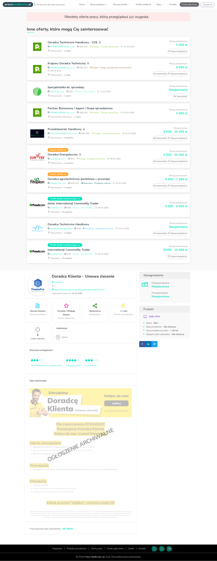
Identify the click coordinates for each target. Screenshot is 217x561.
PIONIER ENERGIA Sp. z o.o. (61, 46)
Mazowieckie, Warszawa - (64, 116)
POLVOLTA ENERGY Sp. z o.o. (62, 133)
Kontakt (172, 4)
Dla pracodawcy (97, 4)
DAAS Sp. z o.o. (56, 91)
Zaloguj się (207, 4)
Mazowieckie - (59, 50)
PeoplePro (57, 282)
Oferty (82, 4)
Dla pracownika (120, 4)
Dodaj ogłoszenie (189, 4)
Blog (159, 4)
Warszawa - (60, 212)
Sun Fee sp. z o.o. (57, 159)
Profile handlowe (143, 4)
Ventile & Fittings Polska (60, 229)
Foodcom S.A (55, 208)
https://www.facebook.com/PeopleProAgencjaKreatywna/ (78, 290)
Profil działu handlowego (65, 198)
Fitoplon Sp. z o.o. (57, 183)
